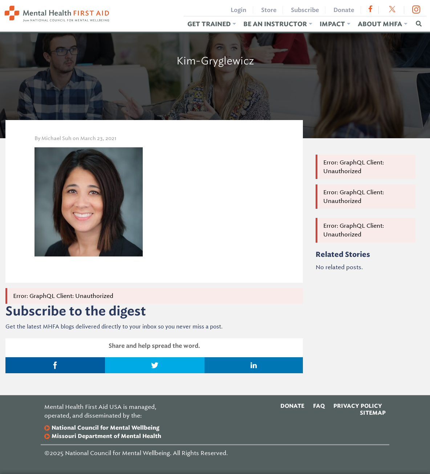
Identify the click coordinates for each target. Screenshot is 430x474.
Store (268, 10)
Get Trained (209, 24)
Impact (332, 24)
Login (238, 10)
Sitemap (373, 413)
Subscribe (305, 10)
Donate (343, 10)
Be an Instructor (275, 24)
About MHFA (380, 24)
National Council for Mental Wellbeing (105, 428)
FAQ (319, 406)
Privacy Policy (357, 406)
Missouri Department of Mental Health (106, 436)
